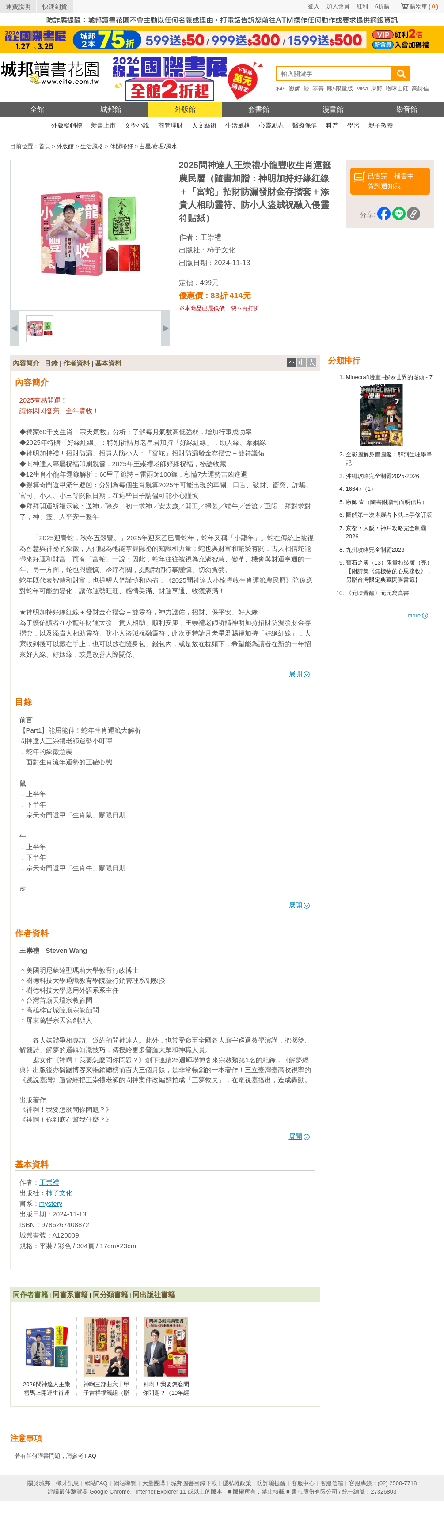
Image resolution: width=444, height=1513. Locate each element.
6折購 (382, 6)
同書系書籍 (70, 1294)
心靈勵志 (271, 125)
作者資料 (76, 363)
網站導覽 (125, 1483)
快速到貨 (54, 6)
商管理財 (170, 125)
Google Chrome (109, 1491)
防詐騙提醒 (271, 1483)
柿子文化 (221, 250)
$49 (281, 88)
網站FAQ (96, 1483)
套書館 (258, 109)
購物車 (424, 6)
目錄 (51, 363)
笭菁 (318, 88)
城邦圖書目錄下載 (194, 1483)
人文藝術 (204, 125)
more (418, 615)
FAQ (90, 1456)
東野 (377, 88)
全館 (37, 109)
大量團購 (153, 1483)
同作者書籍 (30, 1294)
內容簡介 (26, 363)
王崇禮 (210, 237)
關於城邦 (38, 1483)
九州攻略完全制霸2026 (375, 549)
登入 (313, 6)
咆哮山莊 (397, 88)
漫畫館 (333, 109)
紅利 (362, 6)
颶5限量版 (340, 88)
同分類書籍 (110, 1294)
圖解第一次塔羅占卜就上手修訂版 (389, 515)
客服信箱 (331, 1483)
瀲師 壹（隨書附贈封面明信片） (387, 502)
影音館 (406, 109)
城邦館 (110, 109)
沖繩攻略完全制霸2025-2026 (382, 476)
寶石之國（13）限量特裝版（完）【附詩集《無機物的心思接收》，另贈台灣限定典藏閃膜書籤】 (389, 571)
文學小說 (137, 125)
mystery (51, 1203)
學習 (353, 125)
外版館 (185, 109)
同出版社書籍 (154, 1294)
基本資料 (108, 363)
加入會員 (337, 6)
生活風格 (237, 125)
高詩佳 (420, 88)
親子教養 (380, 125)
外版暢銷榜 (66, 125)
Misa (362, 88)
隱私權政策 (237, 1483)
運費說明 (18, 6)
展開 (299, 673)
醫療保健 (304, 125)
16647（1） (361, 489)
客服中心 (303, 1483)
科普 (332, 125)
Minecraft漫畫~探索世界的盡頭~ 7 (389, 377)
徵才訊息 (67, 1483)
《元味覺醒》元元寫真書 (377, 593)
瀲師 (294, 88)
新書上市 (103, 125)
